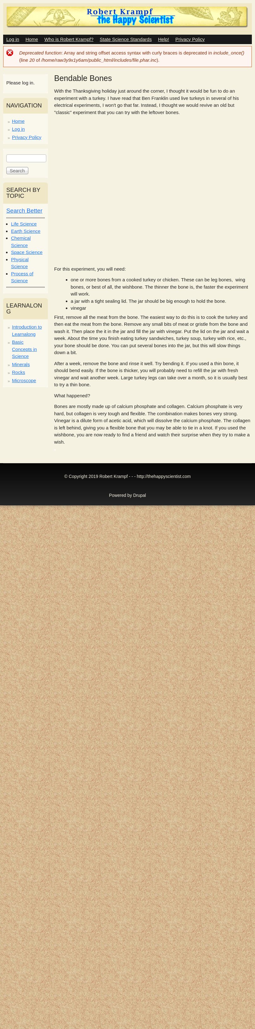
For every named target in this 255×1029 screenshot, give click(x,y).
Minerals (21, 364)
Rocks (18, 372)
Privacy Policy (190, 39)
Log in (12, 39)
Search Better (24, 210)
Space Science (26, 252)
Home (32, 39)
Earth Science (25, 231)
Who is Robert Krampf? (69, 39)
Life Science (24, 224)
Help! (163, 39)
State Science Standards (126, 39)
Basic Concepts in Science (24, 349)
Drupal (139, 495)
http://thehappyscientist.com (164, 476)
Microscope (24, 380)
